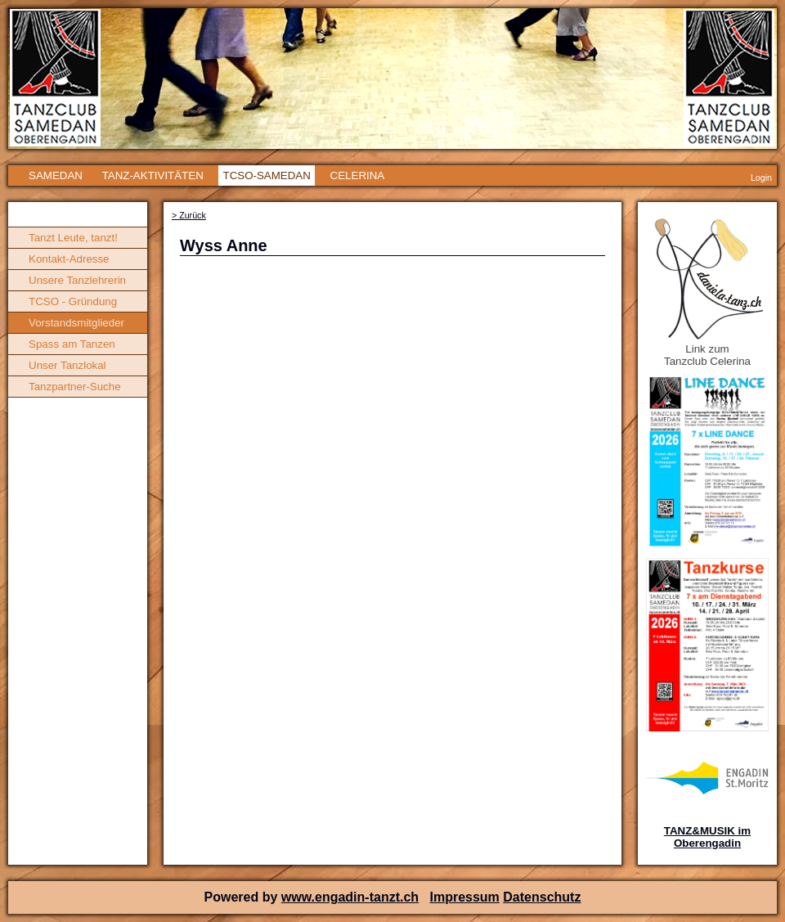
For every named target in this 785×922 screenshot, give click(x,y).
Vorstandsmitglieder (76, 323)
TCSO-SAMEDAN (266, 175)
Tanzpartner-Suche (75, 386)
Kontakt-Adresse (69, 259)
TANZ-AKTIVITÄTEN (153, 175)
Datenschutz (542, 897)
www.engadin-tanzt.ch (350, 897)
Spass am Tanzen (72, 344)
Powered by (242, 897)
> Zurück (189, 215)
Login (761, 177)
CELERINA (357, 175)
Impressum (464, 897)
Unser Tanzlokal (67, 365)
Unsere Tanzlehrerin (77, 280)
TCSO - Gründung (73, 301)
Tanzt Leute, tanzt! (73, 238)
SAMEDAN (56, 175)
